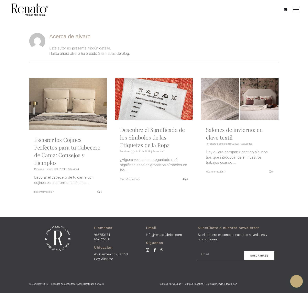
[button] (297, 282)
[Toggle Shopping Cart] (285, 9)
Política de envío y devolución (221, 284)
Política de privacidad (170, 284)
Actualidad (73, 169)
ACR (101, 284)
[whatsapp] (161, 250)
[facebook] (155, 250)
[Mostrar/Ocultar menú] (296, 9)
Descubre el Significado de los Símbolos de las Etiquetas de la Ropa (152, 137)
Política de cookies (193, 284)
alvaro (41, 169)
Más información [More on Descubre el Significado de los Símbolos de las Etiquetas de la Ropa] (129, 191)
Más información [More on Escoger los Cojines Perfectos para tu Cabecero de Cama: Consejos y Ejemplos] (43, 192)
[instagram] (147, 250)
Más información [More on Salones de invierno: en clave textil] (215, 191)
